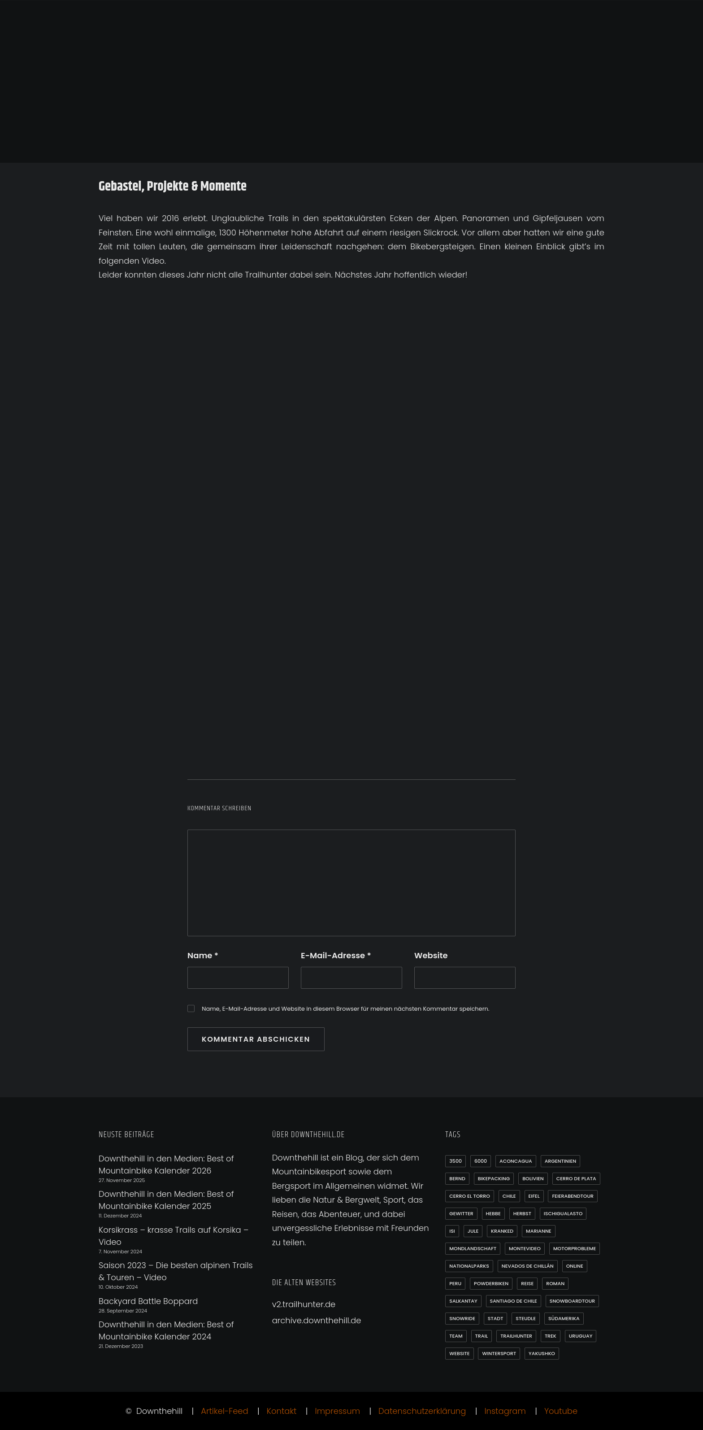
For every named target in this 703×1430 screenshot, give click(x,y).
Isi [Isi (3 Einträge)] (452, 1230)
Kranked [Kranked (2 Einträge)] (502, 1230)
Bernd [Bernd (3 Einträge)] (457, 1178)
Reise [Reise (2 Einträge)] (527, 1283)
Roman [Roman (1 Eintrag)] (555, 1283)
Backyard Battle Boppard (148, 1301)
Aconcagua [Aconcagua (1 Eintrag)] (515, 1161)
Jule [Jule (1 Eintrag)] (473, 1230)
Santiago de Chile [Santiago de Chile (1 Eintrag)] (513, 1300)
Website (431, 955)
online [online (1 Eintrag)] (574, 1265)
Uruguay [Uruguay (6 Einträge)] (581, 1335)
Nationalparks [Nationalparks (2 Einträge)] (469, 1265)
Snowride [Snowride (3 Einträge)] (462, 1318)
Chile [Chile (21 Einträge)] (509, 1196)
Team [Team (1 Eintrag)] (455, 1335)
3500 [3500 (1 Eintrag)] (455, 1161)
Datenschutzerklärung (422, 1411)
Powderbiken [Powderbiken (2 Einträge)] (491, 1283)
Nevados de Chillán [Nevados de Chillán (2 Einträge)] (528, 1265)
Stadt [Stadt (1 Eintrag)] (495, 1318)
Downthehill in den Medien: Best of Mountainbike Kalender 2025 (166, 1200)
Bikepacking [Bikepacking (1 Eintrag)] (494, 1178)
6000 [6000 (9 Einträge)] (480, 1161)
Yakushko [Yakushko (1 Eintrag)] (542, 1353)
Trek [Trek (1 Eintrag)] (550, 1335)
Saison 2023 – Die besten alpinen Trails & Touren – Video (176, 1271)
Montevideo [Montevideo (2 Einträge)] (525, 1248)
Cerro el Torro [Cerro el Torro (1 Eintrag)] (469, 1196)
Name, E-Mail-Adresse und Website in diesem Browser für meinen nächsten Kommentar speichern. (345, 1008)
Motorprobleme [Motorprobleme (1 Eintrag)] (574, 1248)
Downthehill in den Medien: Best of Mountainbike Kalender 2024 (166, 1330)
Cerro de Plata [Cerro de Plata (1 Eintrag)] (576, 1178)
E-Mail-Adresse (336, 955)
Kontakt (282, 1411)
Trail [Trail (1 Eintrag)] (481, 1335)
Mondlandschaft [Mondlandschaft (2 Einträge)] (472, 1248)
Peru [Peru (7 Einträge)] (455, 1283)
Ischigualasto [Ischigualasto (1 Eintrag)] (563, 1213)
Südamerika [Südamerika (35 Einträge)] (564, 1318)
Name (202, 955)
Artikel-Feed (224, 1411)
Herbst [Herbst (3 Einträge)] (522, 1213)
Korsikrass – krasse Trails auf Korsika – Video (173, 1235)
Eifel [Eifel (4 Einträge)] (534, 1196)
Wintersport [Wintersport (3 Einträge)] (499, 1353)
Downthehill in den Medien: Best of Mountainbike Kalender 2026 (166, 1164)
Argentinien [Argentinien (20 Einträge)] (560, 1161)
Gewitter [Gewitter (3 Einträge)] (461, 1213)
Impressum (337, 1411)
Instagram (504, 1411)
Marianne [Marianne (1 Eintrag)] (538, 1230)
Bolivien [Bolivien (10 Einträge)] (533, 1178)
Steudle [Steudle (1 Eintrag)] (526, 1318)
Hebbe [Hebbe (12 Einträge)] (493, 1213)
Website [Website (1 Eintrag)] (459, 1353)
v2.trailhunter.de (304, 1304)
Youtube (560, 1411)
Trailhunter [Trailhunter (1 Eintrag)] (516, 1335)
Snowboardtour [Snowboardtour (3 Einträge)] (572, 1300)
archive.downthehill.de (316, 1320)
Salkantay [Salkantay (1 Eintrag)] (463, 1300)
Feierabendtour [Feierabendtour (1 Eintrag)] (573, 1196)
